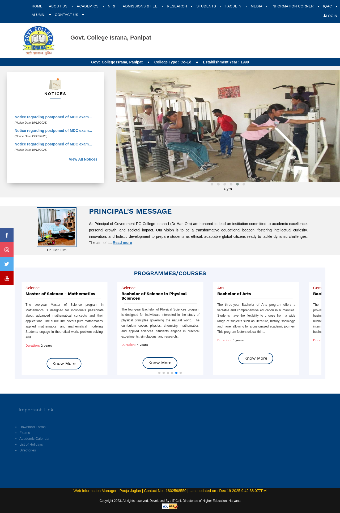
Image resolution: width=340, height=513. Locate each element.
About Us (59, 6)
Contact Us (67, 15)
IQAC (328, 6)
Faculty (234, 6)
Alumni (39, 15)
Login (330, 16)
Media (257, 6)
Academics (88, 6)
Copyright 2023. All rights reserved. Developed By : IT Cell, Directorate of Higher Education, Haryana (170, 501)
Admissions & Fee (141, 6)
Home (37, 6)
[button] (159, 373)
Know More (64, 363)
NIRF (112, 6)
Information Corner (293, 6)
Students (206, 6)
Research (177, 6)
